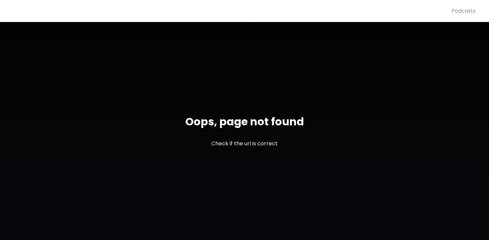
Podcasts (463, 11)
